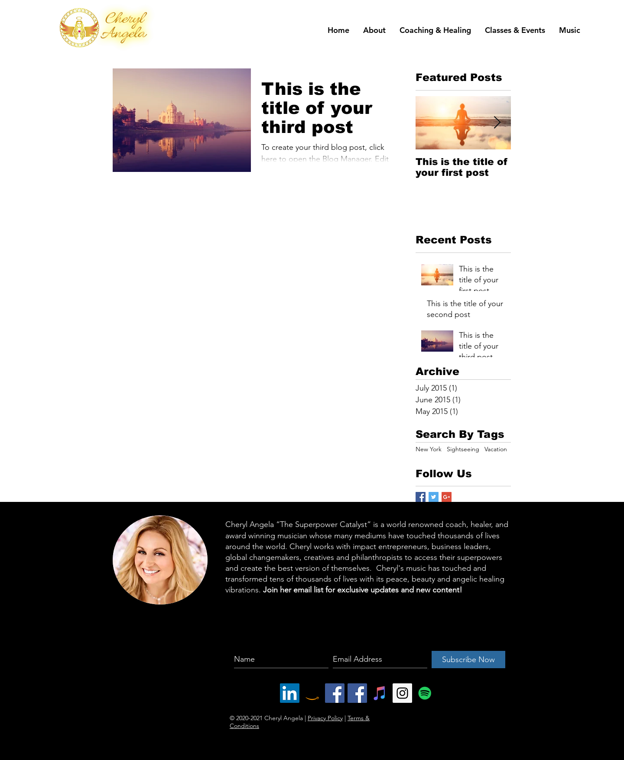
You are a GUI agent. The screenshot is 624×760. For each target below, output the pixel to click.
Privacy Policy (325, 718)
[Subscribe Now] (468, 659)
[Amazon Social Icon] (312, 693)
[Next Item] (497, 122)
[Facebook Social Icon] (334, 693)
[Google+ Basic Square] (447, 497)
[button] (374, 30)
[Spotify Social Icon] (425, 693)
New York (429, 449)
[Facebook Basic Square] (421, 497)
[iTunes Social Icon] (380, 693)
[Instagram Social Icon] (402, 693)
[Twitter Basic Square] (434, 497)
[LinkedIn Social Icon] (289, 693)
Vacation (495, 449)
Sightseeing (463, 449)
